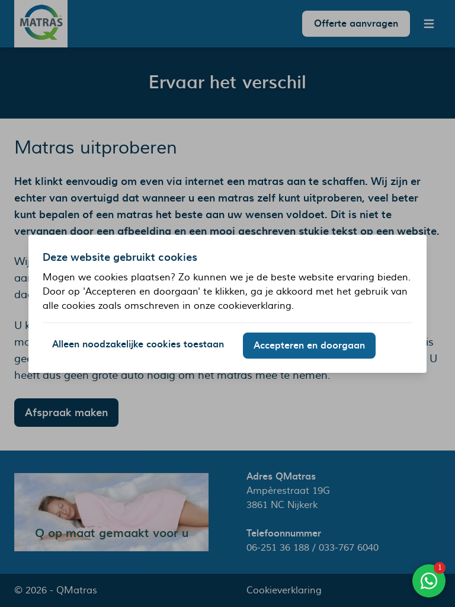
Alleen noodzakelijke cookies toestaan (138, 344)
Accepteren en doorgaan (309, 345)
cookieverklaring (254, 306)
